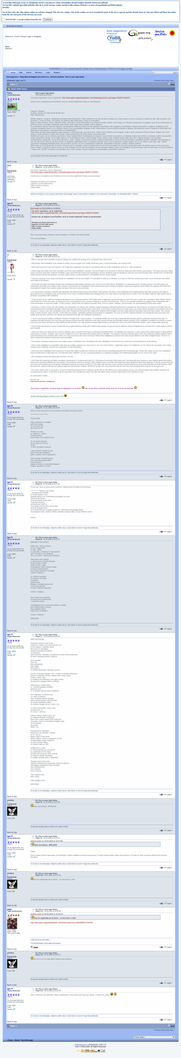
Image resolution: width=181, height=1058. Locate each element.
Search (28, 72)
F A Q (64, 69)
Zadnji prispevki (74, 69)
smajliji (129, 69)
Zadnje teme (88, 69)
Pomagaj (121, 69)
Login (29, 36)
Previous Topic (160, 80)
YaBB (77, 1047)
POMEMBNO (54, 69)
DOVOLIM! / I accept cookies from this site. (24, 19)
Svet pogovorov (12, 77)
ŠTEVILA (112, 69)
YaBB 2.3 (102, 1045)
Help (20, 72)
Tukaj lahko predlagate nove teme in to (34, 77)
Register (37, 36)
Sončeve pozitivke (57, 77)
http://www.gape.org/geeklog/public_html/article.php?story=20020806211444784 (62, 923)
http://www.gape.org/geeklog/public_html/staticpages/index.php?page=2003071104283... (96, 98)
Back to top (12, 162)
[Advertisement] (90, 58)
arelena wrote (36, 841)
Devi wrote (35, 208)
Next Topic (170, 80)
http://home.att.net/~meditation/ (43, 381)
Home (13, 72)
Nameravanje (101, 69)
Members (38, 72)
